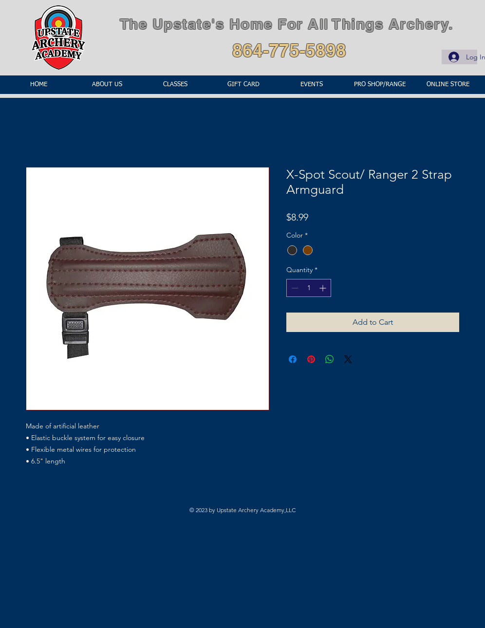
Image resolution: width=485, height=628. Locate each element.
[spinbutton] (308, 287)
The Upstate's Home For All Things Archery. (286, 24)
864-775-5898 (289, 50)
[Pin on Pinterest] (311, 359)
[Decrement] (294, 287)
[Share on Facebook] (292, 359)
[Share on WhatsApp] (330, 359)
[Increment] (323, 287)
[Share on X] (348, 359)
